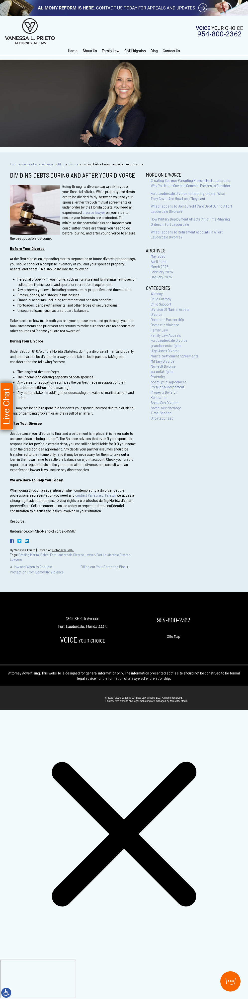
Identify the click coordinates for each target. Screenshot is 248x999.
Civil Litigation (135, 51)
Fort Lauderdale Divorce (169, 340)
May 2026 (158, 256)
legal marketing (142, 701)
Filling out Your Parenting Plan (103, 566)
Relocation (159, 397)
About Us (90, 51)
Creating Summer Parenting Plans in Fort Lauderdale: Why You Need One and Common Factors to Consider (191, 183)
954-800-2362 (219, 34)
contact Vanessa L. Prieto (95, 495)
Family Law (110, 51)
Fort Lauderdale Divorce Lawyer (32, 164)
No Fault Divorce (163, 366)
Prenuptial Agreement (167, 386)
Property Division (164, 392)
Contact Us (171, 51)
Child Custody (161, 298)
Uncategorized (162, 418)
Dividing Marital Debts (33, 555)
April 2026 (158, 261)
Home (73, 51)
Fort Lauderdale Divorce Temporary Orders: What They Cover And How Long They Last (188, 196)
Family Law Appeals (166, 335)
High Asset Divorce (165, 350)
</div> (38, 979)
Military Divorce (162, 361)
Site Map (173, 636)
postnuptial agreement (168, 381)
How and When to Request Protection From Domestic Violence (37, 569)
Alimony (157, 293)
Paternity (158, 376)
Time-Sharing (161, 412)
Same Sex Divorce (164, 402)
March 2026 (159, 266)
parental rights (162, 371)
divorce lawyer (94, 212)
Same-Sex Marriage (166, 407)
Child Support (161, 304)
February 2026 (162, 271)
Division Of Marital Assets (170, 309)
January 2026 (161, 276)
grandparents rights (166, 345)
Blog (154, 51)
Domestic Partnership (167, 319)
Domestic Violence (165, 324)
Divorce (73, 164)
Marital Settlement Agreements (174, 355)
